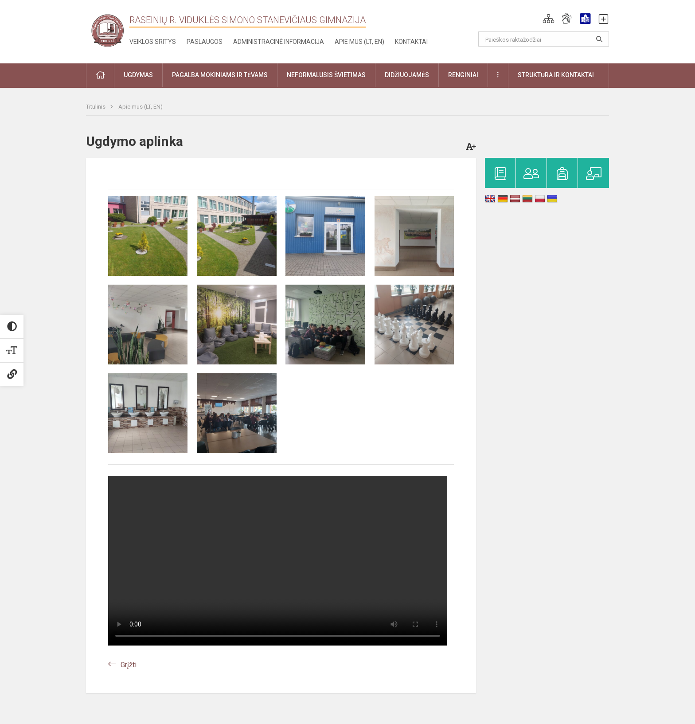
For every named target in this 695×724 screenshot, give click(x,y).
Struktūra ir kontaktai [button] (556, 74)
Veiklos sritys (152, 41)
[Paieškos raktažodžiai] (543, 39)
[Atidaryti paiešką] (599, 39)
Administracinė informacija (278, 41)
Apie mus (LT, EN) (359, 41)
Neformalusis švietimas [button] (326, 74)
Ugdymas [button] (138, 74)
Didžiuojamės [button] (407, 74)
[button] (548, 18)
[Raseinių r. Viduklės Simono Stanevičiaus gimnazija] (107, 30)
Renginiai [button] (463, 74)
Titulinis (96, 106)
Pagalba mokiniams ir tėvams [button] (220, 74)
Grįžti (129, 665)
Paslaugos (205, 41)
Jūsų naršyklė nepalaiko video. (277, 561)
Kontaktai (411, 41)
